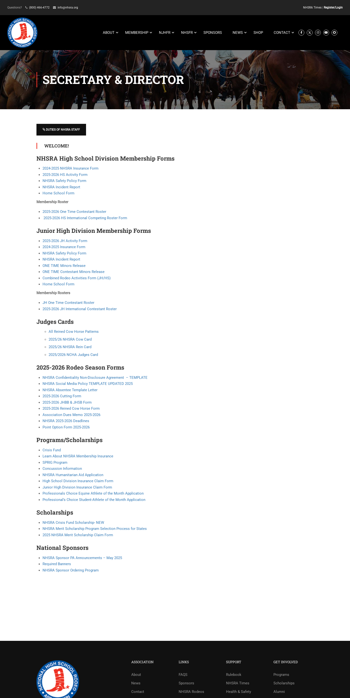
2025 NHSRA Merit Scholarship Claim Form (78, 535)
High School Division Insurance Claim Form (78, 481)
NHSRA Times (312, 7)
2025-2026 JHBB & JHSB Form (67, 402)
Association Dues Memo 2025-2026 (71, 415)
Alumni (279, 692)
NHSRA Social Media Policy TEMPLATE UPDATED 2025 (88, 384)
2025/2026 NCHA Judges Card (73, 355)
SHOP (258, 33)
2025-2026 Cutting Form (62, 396)
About (136, 675)
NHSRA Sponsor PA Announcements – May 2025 (82, 558)
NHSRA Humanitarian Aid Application (73, 475)
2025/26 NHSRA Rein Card (70, 347)
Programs (281, 675)
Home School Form (58, 193)
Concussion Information (62, 469)
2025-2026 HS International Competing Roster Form (85, 218)
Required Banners (57, 564)
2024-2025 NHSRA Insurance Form (70, 168)
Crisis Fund (52, 450)
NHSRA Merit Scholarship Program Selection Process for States (95, 529)
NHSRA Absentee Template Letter (70, 390)
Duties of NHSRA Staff (61, 129)
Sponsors (186, 683)
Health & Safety (238, 692)
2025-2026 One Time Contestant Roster (74, 212)
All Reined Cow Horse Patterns (74, 332)
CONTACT (282, 33)
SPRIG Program (55, 463)
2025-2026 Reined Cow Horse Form (71, 409)
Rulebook (233, 675)
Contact (137, 692)
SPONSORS (212, 33)
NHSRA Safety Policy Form (64, 181)
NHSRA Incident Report (61, 187)
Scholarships (284, 683)
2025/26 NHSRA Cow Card (70, 339)
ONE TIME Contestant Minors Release (74, 272)
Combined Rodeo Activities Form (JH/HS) (77, 278)
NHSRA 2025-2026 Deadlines (66, 421)
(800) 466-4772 (39, 7)
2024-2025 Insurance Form (64, 247)
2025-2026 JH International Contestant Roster (80, 309)
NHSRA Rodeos (191, 692)
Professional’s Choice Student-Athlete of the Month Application (94, 500)
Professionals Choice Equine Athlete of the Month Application (93, 493)
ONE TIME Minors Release (64, 265)
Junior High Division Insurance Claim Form (77, 487)
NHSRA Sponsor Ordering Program (71, 570)
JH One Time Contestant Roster (68, 303)
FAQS (183, 675)
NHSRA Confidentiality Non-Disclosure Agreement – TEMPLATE (95, 378)
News (135, 683)
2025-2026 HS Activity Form (65, 174)
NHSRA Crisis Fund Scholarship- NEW (73, 522)
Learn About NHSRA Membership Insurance (78, 456)
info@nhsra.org (68, 7)
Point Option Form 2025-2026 (66, 427)
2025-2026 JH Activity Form (65, 241)
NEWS (238, 33)
